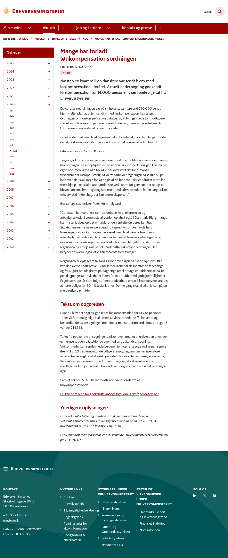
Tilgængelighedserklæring (78, 510)
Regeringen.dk (73, 517)
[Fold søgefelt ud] (220, 11)
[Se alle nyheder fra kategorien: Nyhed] (66, 72)
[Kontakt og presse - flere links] (159, 28)
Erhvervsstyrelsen (113, 502)
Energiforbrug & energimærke (74, 537)
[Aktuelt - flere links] (62, 28)
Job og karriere (88, 27)
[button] (48, 63)
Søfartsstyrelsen (112, 538)
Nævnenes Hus (112, 545)
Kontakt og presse (137, 27)
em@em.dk (11, 520)
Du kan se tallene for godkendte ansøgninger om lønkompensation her (109, 394)
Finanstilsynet (111, 509)
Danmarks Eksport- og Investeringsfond (153, 514)
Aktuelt (49, 27)
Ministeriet (12, 27)
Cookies (69, 497)
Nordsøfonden (150, 530)
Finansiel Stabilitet (152, 523)
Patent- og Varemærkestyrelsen (115, 529)
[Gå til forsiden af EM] (32, 11)
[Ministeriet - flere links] (29, 28)
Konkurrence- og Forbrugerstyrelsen (114, 517)
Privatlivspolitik (74, 504)
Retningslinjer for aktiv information (75, 526)
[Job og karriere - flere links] (108, 28)
